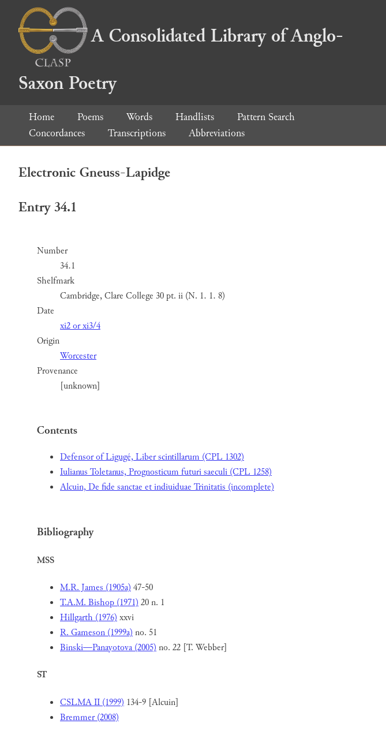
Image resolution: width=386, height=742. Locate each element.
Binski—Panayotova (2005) (108, 647)
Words (139, 117)
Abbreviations (217, 133)
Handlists (194, 117)
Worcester (78, 356)
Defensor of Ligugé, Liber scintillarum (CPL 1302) (152, 457)
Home (41, 117)
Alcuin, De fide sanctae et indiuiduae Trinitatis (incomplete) (167, 487)
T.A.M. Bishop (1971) (99, 602)
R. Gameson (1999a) (96, 632)
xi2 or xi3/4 (80, 326)
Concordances (57, 133)
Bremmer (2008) (89, 717)
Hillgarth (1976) (88, 617)
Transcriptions (137, 133)
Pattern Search (266, 117)
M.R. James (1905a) (95, 587)
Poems (90, 117)
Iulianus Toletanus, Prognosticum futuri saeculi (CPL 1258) (166, 472)
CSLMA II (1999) (92, 702)
